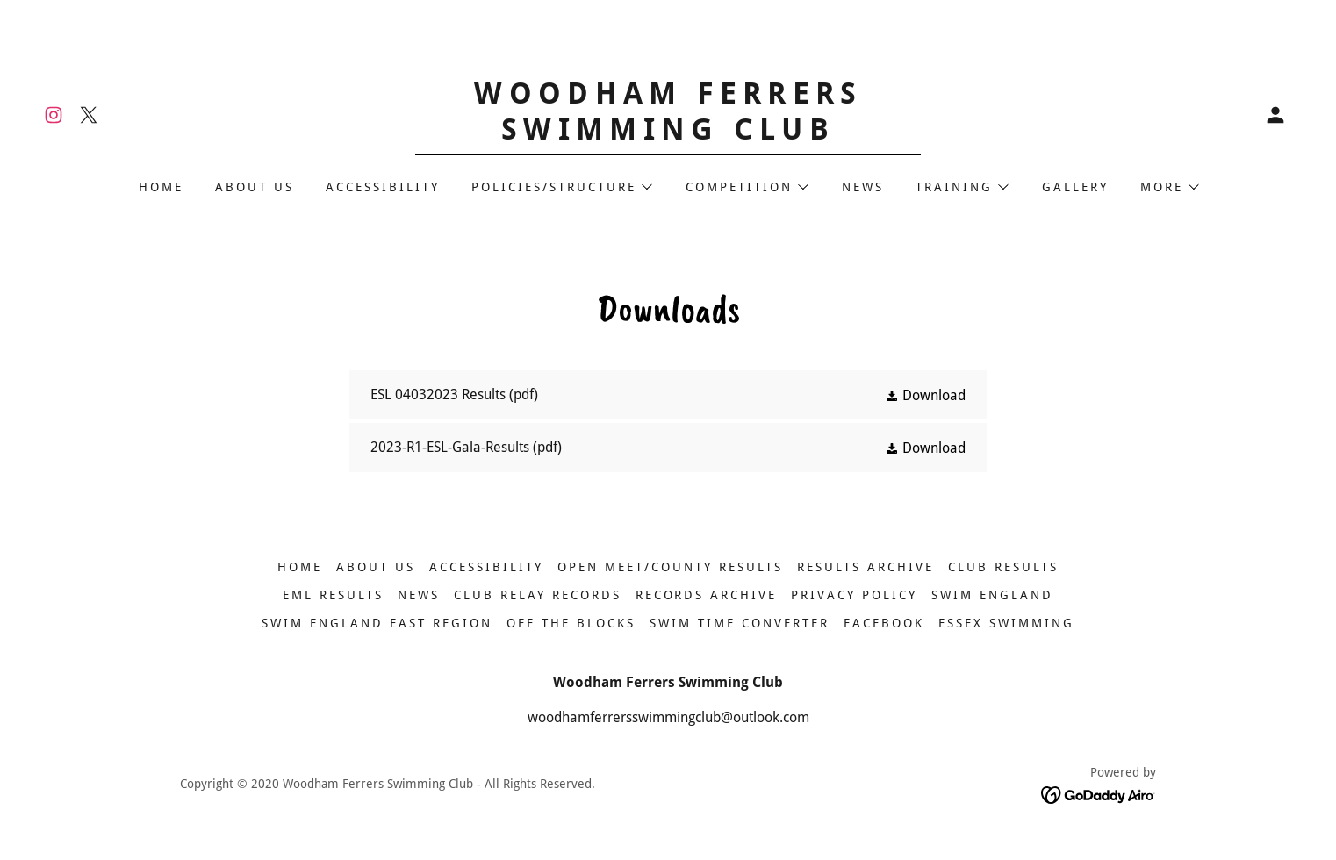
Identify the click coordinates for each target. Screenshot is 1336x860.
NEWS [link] (863, 187)
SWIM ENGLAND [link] (992, 595)
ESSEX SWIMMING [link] (1006, 623)
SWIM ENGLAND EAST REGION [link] (377, 623)
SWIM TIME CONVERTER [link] (740, 623)
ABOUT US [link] (254, 187)
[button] (1275, 115)
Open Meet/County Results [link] (670, 567)
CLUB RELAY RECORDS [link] (537, 595)
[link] (53, 115)
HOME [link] (161, 187)
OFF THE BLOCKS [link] (571, 623)
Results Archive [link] (865, 567)
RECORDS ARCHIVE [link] (707, 595)
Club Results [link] (1003, 567)
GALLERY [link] (1075, 187)
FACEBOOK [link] (884, 623)
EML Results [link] (333, 595)
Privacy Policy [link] (854, 595)
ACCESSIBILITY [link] (383, 187)
